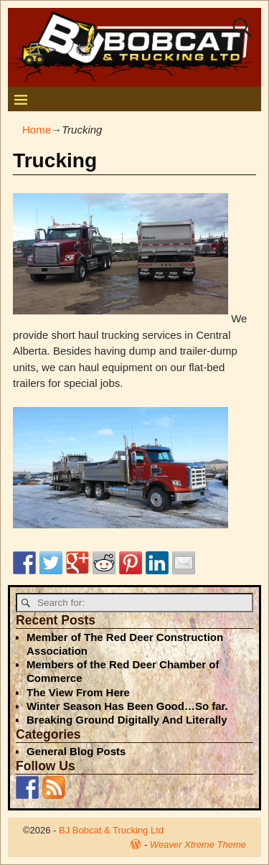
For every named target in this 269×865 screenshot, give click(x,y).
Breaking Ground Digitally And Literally (127, 720)
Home (36, 129)
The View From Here (78, 692)
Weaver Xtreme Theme (198, 844)
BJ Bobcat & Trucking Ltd (111, 830)
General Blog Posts (76, 751)
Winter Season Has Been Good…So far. (127, 706)
